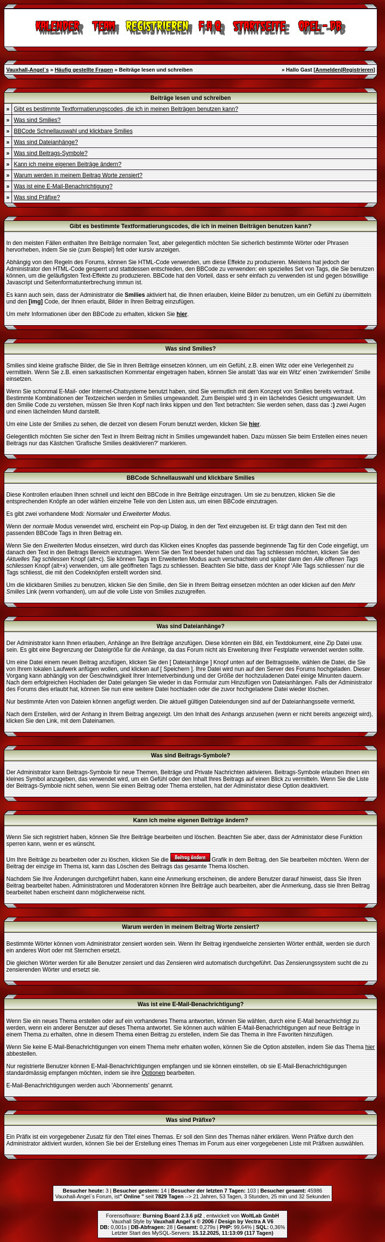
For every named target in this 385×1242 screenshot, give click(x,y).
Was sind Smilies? (37, 120)
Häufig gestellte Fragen (84, 70)
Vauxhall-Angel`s (27, 70)
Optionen (153, 1073)
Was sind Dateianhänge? (46, 142)
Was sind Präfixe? (37, 197)
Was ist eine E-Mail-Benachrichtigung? (63, 186)
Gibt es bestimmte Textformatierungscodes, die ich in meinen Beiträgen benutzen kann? (126, 109)
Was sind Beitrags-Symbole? (51, 153)
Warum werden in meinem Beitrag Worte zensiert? (78, 175)
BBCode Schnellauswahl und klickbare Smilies (73, 131)
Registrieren (357, 70)
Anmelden (328, 70)
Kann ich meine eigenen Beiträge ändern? (67, 164)
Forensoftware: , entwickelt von (192, 1215)
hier (370, 1047)
